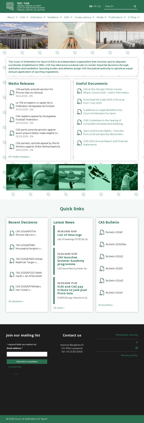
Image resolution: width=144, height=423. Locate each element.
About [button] (12, 17)
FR (95, 6)
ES (99, 6)
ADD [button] (68, 17)
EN (90, 6)
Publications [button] (117, 17)
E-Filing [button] (134, 17)
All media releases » (19, 156)
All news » (59, 308)
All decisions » (16, 301)
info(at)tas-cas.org (126, 335)
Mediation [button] (55, 17)
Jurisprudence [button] (84, 17)
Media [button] (101, 17)
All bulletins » (106, 305)
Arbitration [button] (37, 17)
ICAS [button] (24, 17)
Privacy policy (129, 355)
